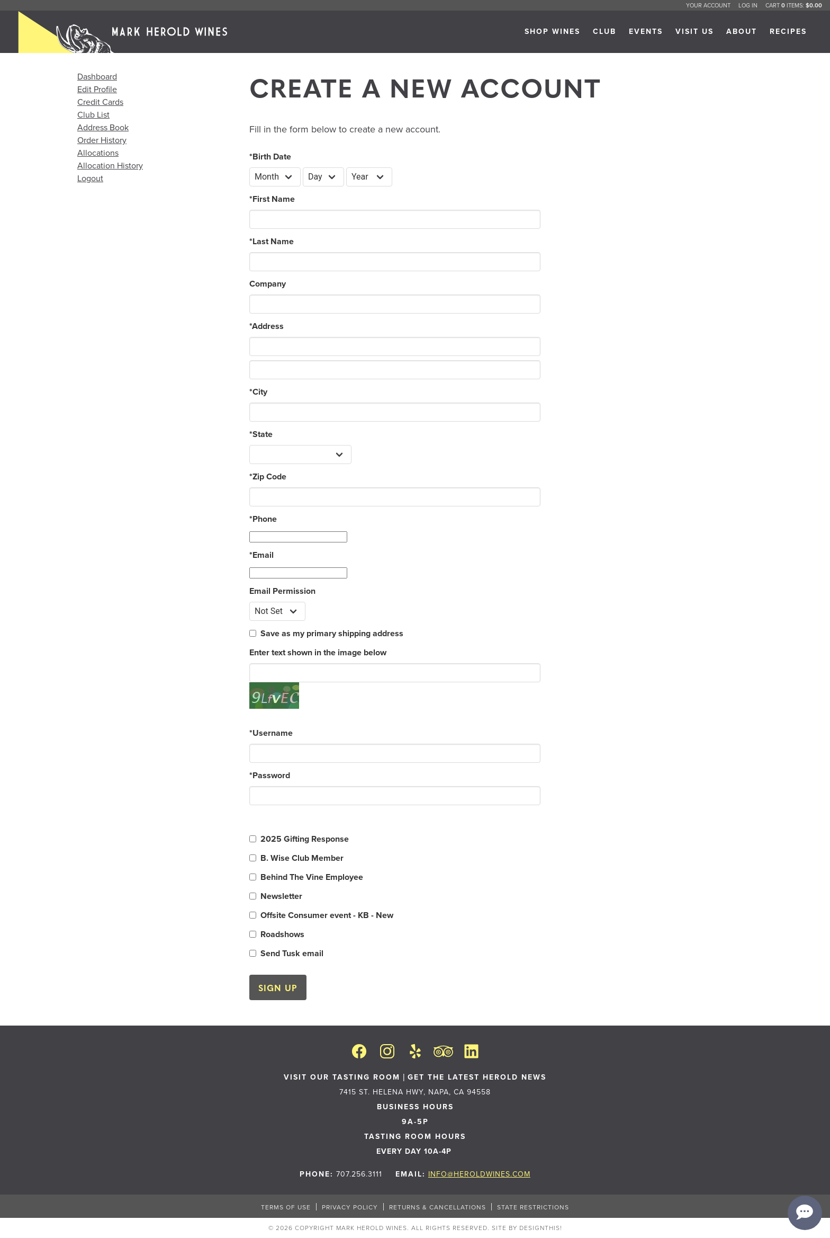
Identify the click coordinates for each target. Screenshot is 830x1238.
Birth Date (270, 156)
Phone (263, 519)
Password (269, 775)
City (258, 392)
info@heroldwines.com (479, 1174)
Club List (93, 114)
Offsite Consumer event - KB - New (326, 915)
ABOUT (741, 31)
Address (266, 326)
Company (267, 284)
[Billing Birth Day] (323, 176)
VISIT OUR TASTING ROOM (342, 1077)
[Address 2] (394, 369)
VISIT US (694, 31)
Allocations (98, 152)
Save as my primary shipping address (331, 633)
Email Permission (282, 591)
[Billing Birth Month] (275, 176)
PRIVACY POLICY (350, 1207)
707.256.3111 (359, 1174)
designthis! (540, 1227)
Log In (747, 5)
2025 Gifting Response (304, 839)
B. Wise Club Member (302, 858)
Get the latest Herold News (477, 1077)
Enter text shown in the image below (317, 652)
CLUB (604, 31)
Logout (90, 178)
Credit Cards (100, 102)
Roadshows (282, 934)
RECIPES (788, 31)
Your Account (708, 5)
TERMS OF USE (286, 1207)
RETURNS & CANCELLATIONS (437, 1207)
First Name (272, 199)
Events (646, 31)
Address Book (103, 127)
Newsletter (281, 896)
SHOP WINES (552, 31)
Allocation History (110, 165)
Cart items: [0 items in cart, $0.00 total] (793, 5)
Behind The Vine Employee (311, 877)
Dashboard (97, 76)
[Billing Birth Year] (369, 176)
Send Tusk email (291, 953)
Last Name (271, 241)
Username (271, 733)
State (261, 434)
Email (261, 555)
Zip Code (267, 476)
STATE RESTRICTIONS (533, 1207)
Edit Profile (97, 89)
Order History (102, 140)
